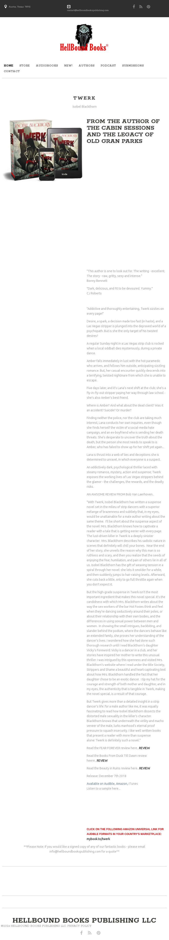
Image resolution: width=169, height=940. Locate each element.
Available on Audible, (101, 783)
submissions (133, 65)
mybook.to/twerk (98, 839)
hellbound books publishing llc (84, 920)
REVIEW (144, 748)
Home (8, 65)
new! (68, 65)
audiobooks (47, 65)
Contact (12, 71)
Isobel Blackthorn (85, 106)
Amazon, (122, 783)
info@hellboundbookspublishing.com (75, 851)
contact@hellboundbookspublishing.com (88, 10)
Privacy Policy (38, 926)
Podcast (108, 65)
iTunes (133, 783)
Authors (86, 65)
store (24, 65)
